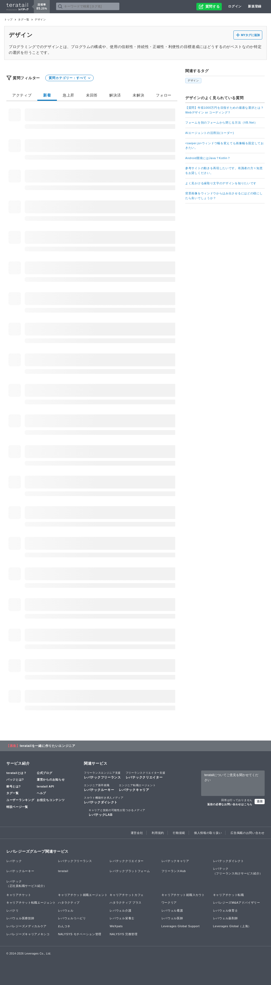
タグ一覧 (23, 19)
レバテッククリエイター (145, 775)
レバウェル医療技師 (20, 918)
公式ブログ (44, 772)
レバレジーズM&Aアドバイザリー (236, 902)
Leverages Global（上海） (232, 926)
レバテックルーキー (99, 787)
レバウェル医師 (172, 918)
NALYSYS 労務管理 (123, 934)
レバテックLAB (117, 812)
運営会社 (137, 832)
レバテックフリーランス (102, 775)
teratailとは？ (16, 772)
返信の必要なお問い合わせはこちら (229, 804)
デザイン (193, 80)
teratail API (45, 786)
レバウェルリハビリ (72, 918)
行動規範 (179, 832)
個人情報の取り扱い (208, 832)
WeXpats (116, 926)
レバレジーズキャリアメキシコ (28, 934)
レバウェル (66, 910)
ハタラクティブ (69, 902)
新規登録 (254, 6)
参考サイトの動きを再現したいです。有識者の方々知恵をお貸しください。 (224, 170)
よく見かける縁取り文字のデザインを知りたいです (220, 183)
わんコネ (64, 926)
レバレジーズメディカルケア (26, 926)
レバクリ (12, 910)
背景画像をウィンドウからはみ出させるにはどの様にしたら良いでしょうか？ (224, 196)
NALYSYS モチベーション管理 (79, 934)
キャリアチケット (18, 894)
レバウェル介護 (120, 910)
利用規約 (158, 832)
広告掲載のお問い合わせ (248, 832)
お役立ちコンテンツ (51, 800)
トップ (8, 19)
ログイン (235, 6)
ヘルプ (41, 793)
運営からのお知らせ (51, 779)
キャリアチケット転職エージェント (31, 902)
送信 (260, 801)
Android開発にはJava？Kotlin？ (208, 158)
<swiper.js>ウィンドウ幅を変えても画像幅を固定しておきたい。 (224, 146)
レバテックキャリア (137, 787)
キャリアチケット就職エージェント (82, 894)
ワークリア (169, 902)
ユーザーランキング (20, 800)
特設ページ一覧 (17, 806)
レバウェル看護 (172, 910)
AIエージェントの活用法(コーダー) (209, 132)
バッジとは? (15, 779)
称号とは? (13, 786)
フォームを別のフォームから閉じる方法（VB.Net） (221, 122)
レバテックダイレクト (104, 800)
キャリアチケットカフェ (127, 894)
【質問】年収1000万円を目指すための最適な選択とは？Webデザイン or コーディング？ (224, 110)
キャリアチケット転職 (228, 894)
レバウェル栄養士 (122, 918)
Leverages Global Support (180, 926)
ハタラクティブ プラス (126, 902)
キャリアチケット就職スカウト (183, 894)
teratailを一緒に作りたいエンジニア (47, 746)
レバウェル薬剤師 (225, 918)
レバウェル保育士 (225, 910)
